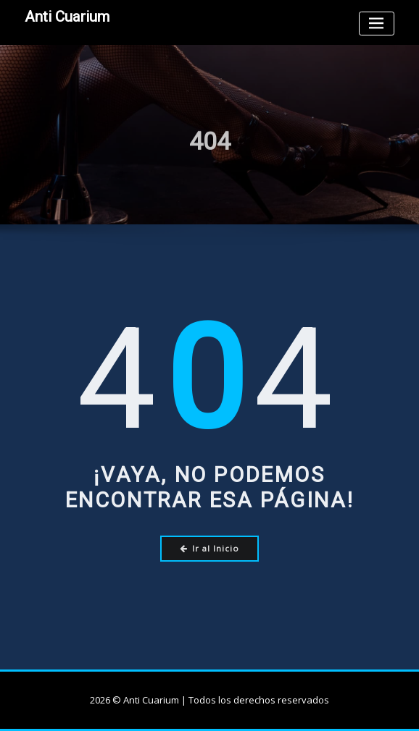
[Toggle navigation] (376, 23)
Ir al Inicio (210, 548)
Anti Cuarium (67, 16)
